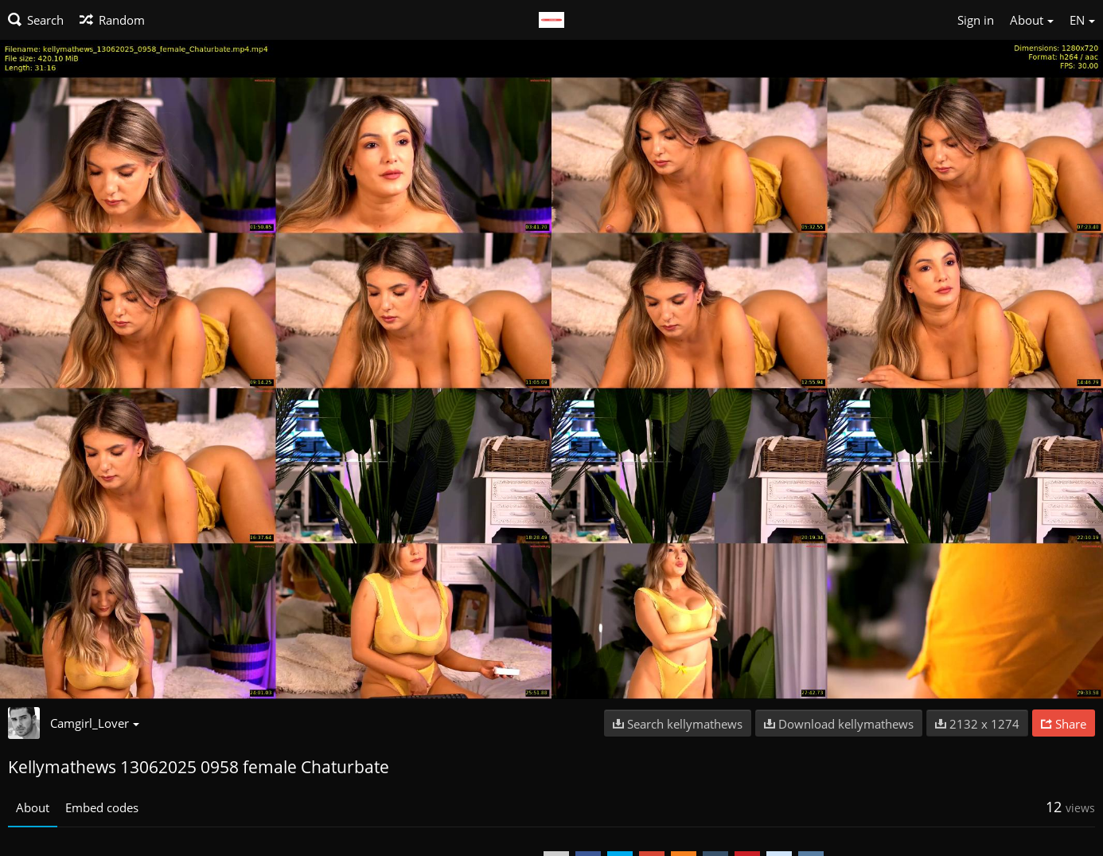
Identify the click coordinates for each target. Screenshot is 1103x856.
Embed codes (101, 807)
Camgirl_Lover (94, 723)
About (32, 807)
